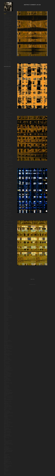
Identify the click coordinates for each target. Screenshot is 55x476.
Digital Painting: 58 (6, 247)
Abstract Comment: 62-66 (7, 109)
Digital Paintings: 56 (6, 249)
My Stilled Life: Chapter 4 (7, 350)
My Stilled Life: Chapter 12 (7, 311)
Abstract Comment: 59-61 (7, 110)
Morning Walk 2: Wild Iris (7, 456)
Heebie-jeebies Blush (6, 428)
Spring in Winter (6, 111)
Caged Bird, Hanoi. (6, 420)
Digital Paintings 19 (6, 309)
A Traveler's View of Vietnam (7, 419)
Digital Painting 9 (6, 324)
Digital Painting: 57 (6, 248)
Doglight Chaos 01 (6, 460)
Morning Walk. (5, 455)
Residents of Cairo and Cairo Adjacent (8, 392)
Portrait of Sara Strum (6, 191)
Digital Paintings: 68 (6, 200)
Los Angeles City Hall (6, 446)
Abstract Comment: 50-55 (7, 114)
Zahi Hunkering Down (6, 24)
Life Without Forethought (7, 68)
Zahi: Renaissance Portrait (7, 141)
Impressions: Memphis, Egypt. (7, 212)
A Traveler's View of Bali (7, 404)
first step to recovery (6, 29)
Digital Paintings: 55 (6, 250)
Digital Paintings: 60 (6, 242)
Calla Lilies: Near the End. (7, 459)
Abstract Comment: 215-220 (7, 20)
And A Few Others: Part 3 (7, 425)
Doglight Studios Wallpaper (7, 23)
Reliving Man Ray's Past (7, 67)
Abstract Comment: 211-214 (7, 35)
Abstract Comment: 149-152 (7, 65)
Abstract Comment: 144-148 (7, 66)
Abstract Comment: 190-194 (7, 52)
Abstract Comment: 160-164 (7, 63)
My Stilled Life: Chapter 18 (7, 269)
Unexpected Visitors (6, 362)
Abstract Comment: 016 (6, 139)
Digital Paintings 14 (6, 318)
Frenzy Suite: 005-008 (6, 173)
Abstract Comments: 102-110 (7, 95)
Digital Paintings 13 (6, 319)
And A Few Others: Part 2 (7, 424)
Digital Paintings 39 (6, 273)
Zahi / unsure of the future (7, 27)
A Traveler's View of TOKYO (7, 421)
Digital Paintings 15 (6, 314)
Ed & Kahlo (5, 321)
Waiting (5, 439)
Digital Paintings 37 (6, 276)
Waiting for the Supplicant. (7, 361)
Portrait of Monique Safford (7, 189)
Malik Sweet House (6, 413)
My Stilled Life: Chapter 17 (7, 274)
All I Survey (5, 445)
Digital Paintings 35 (6, 278)
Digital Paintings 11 (6, 322)
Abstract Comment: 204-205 (7, 48)
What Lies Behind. (6, 223)
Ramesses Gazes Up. (6, 447)
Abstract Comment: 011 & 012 (7, 144)
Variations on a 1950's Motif (7, 340)
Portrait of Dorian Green (7, 190)
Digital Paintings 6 (6, 328)
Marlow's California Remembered (8, 88)
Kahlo (4, 453)
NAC (4, 438)
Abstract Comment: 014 (6, 142)
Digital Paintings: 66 (6, 208)
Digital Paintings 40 (6, 272)
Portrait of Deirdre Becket (7, 192)
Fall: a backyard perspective (7, 375)
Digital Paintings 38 (6, 275)
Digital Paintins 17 (6, 312)
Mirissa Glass (5, 188)
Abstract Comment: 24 (6, 129)
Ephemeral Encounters (6, 389)
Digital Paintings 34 (6, 279)
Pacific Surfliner (6, 464)
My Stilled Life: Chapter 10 (7, 325)
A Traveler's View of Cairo (7, 391)
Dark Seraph (5, 194)
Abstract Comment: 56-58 (7, 112)
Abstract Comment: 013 (6, 143)
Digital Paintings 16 (6, 313)
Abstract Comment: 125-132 (7, 72)
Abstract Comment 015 (6, 140)
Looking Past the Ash (6, 28)
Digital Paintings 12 (6, 320)
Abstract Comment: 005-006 (7, 152)
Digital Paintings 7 (6, 327)
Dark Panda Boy (6, 69)
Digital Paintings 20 (6, 308)
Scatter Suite (5, 166)
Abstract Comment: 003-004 (7, 153)
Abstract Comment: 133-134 (7, 71)
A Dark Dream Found (6, 410)
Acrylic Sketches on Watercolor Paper (8, 167)
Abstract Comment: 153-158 (7, 64)
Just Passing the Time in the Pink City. (8, 412)
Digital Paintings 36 (6, 277)
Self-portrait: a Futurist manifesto (8, 19)
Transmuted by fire (6, 36)
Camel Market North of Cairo (7, 374)
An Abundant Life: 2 (6, 418)
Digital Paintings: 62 (6, 240)
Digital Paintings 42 (6, 270)
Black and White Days (6, 454)
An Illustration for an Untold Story (8, 168)
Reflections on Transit (6, 437)
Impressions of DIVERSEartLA (7, 45)
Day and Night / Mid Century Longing (8, 164)
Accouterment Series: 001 (7, 169)
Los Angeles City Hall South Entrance (8, 450)
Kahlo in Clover (6, 281)
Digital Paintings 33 (6, 280)
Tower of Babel (5, 60)
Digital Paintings (6, 339)
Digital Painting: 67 (6, 201)
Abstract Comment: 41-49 (7, 115)
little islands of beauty (6, 34)
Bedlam (5, 107)
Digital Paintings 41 (6, 271)
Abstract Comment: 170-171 (7, 61)
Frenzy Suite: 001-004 (6, 174)
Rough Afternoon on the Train (7, 193)
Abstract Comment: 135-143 (7, 70)
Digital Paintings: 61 (6, 241)
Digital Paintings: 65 (6, 209)
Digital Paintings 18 (6, 310)
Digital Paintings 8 (6, 326)
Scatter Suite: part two (6, 165)
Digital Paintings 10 (6, 323)
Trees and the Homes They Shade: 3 (8, 113)
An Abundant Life (6, 417)
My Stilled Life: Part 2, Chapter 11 (8, 317)
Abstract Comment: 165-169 (7, 62)
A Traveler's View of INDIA (7, 411)
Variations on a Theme (6, 108)
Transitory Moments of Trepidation (8, 390)
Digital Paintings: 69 (6, 199)
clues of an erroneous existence (7, 373)
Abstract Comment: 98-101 (7, 96)
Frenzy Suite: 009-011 (6, 172)
